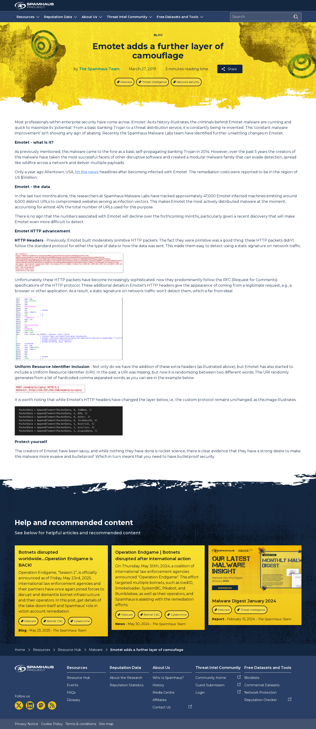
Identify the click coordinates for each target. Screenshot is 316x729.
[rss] (52, 705)
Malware (96, 650)
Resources (28, 16)
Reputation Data (61, 16)
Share (229, 69)
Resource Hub (69, 650)
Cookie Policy (52, 724)
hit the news (87, 172)
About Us (92, 16)
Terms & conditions (80, 724)
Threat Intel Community (130, 16)
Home (20, 650)
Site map (106, 724)
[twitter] (19, 705)
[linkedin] (30, 705)
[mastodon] (41, 705)
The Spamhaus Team (99, 69)
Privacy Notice (26, 724)
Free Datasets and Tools (180, 16)
